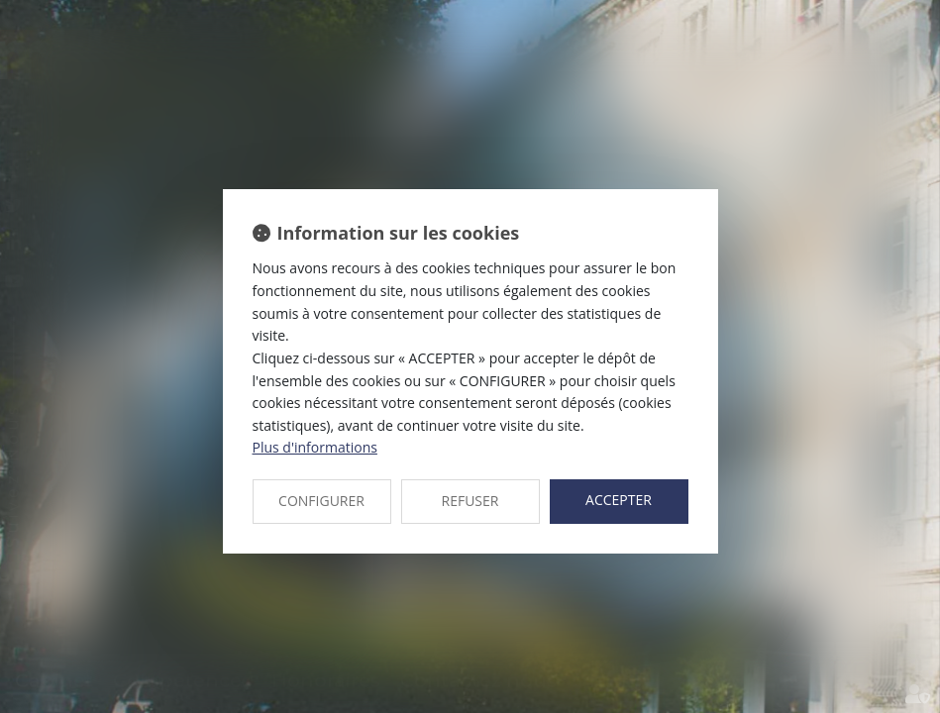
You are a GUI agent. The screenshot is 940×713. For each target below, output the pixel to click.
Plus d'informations (315, 447)
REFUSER (470, 500)
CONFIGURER (321, 500)
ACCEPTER (618, 499)
